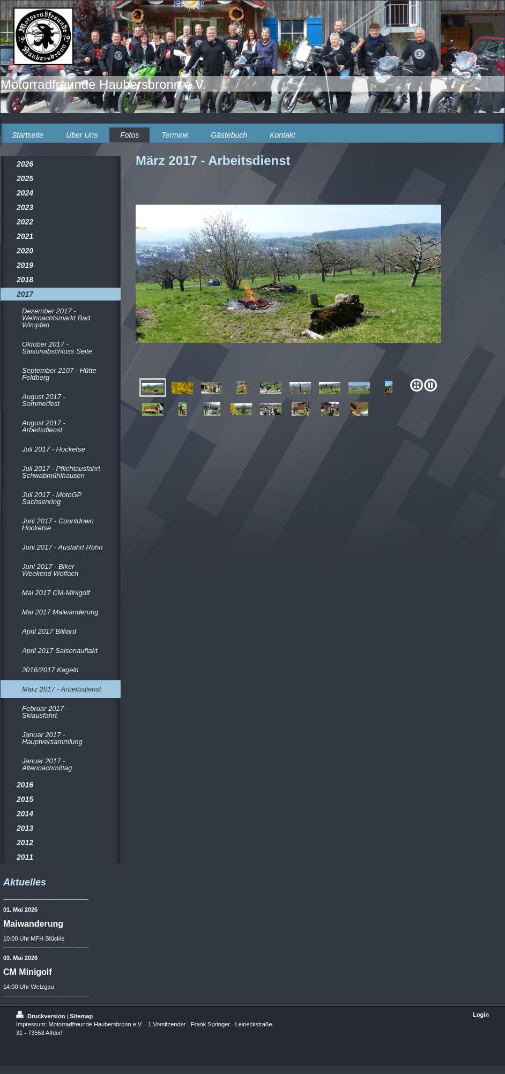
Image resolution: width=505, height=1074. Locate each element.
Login (481, 1014)
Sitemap (81, 1016)
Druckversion (41, 1016)
